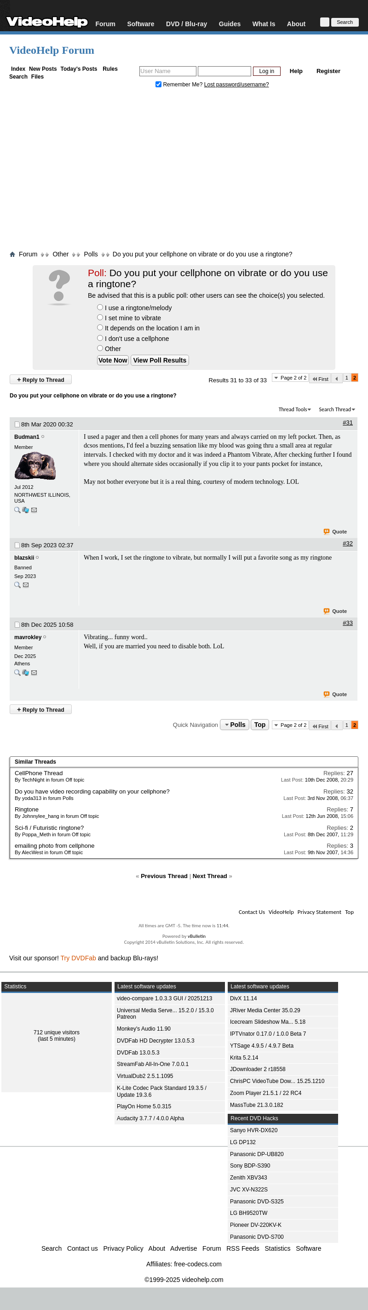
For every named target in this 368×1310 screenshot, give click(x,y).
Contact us (82, 1248)
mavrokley (27, 637)
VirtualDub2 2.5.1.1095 (145, 1076)
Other (109, 348)
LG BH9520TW (248, 1213)
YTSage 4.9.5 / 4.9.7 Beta (261, 1046)
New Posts (43, 69)
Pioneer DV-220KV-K (256, 1225)
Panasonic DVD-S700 (257, 1237)
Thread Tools (293, 409)
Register (328, 71)
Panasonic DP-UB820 (257, 1154)
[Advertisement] (184, 171)
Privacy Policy (124, 1248)
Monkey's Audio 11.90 (144, 1029)
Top (260, 724)
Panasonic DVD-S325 (257, 1201)
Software (140, 23)
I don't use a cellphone (133, 338)
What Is (264, 23)
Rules (110, 69)
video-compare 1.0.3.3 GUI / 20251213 (164, 998)
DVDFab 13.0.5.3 (138, 1052)
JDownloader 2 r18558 (258, 1069)
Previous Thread (164, 876)
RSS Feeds (242, 1248)
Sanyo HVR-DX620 (253, 1130)
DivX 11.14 (243, 998)
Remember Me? (179, 84)
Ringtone (27, 809)
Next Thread (210, 876)
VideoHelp (281, 911)
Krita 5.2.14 (244, 1058)
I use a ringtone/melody (134, 308)
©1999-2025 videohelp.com (183, 1279)
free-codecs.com (197, 1264)
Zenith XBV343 (248, 1177)
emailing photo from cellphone (54, 845)
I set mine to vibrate (129, 318)
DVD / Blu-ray (186, 23)
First (319, 378)
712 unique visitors (57, 1032)
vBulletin (197, 936)
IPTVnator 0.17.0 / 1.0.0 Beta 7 (268, 1034)
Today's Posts (78, 69)
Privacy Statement (319, 911)
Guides (230, 23)
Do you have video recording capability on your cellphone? (92, 791)
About (296, 23)
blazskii (24, 558)
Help (296, 71)
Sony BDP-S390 (250, 1166)
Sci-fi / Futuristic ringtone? (49, 827)
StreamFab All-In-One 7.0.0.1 (153, 1064)
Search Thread (335, 409)
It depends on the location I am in (148, 328)
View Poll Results (160, 360)
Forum (105, 23)
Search (18, 77)
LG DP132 (243, 1142)
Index (18, 69)
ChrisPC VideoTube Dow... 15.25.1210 (277, 1081)
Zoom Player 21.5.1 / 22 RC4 (265, 1093)
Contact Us (252, 911)
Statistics (278, 1248)
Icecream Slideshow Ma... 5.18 (267, 1022)
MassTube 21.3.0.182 (256, 1105)
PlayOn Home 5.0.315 (144, 1106)
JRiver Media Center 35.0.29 (265, 1010)
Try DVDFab (78, 958)
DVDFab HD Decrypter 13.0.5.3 (156, 1041)
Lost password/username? (236, 84)
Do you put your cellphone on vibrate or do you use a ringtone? (203, 254)
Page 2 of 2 (293, 377)
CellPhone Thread (39, 773)
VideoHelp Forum (51, 50)
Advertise (183, 1248)
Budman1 (27, 437)
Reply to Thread (40, 379)
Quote (335, 532)
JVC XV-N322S (249, 1189)
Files (37, 77)
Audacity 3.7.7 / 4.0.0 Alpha (150, 1118)
